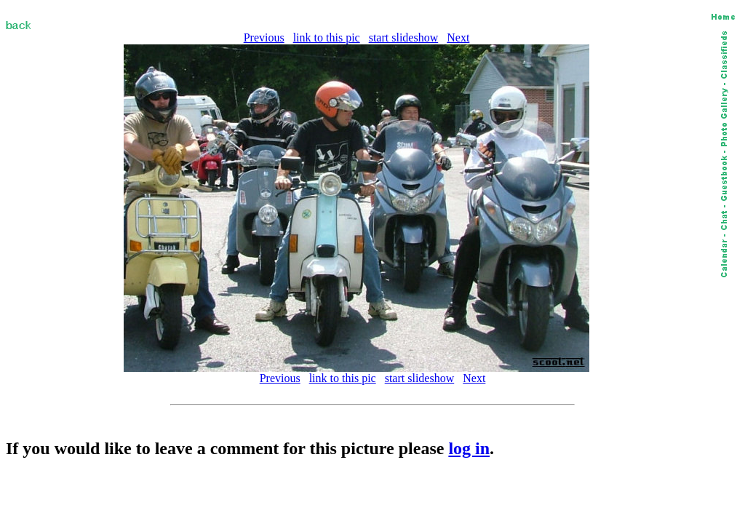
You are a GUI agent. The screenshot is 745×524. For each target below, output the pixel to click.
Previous (264, 37)
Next (458, 37)
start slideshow (404, 37)
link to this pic (326, 37)
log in (469, 448)
